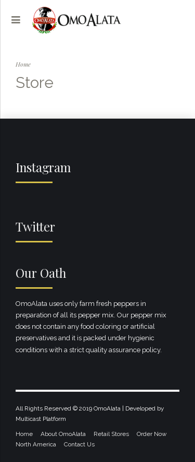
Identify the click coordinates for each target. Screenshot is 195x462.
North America (36, 444)
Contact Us (79, 444)
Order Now (152, 434)
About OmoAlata (63, 434)
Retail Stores (111, 434)
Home (23, 64)
